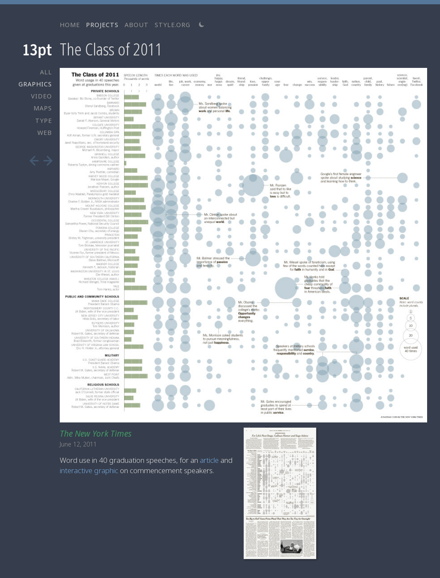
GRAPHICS (35, 84)
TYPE (43, 120)
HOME (70, 25)
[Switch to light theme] (201, 24)
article (209, 460)
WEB (44, 132)
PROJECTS (102, 25)
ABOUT (137, 25)
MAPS (43, 108)
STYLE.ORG (172, 25)
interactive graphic (89, 470)
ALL (46, 72)
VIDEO (41, 96)
